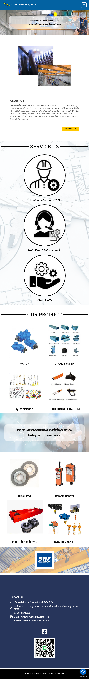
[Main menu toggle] (84, 5)
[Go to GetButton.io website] (83, 676)
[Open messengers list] (83, 672)
